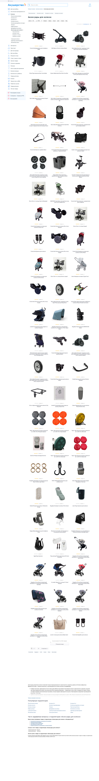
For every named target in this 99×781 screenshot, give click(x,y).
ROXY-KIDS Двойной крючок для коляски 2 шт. (59, 481)
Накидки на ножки (17, 36)
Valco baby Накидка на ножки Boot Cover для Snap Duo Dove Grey (80, 74)
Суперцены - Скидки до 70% (16, 96)
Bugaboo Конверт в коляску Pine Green (59, 505)
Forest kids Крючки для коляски (38, 251)
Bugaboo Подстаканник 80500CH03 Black (80, 327)
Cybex (45, 652)
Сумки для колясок (15, 38)
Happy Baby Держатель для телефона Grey (39, 531)
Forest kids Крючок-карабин (36, 722)
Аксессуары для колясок (17, 30)
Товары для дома (13, 86)
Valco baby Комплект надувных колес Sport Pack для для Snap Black (80, 49)
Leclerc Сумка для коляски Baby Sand (59, 634)
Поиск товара (29, 5)
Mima (49, 652)
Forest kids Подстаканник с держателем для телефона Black (80, 125)
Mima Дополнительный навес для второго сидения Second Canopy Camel (38, 125)
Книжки (11, 79)
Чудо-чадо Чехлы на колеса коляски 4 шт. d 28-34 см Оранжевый (60, 431)
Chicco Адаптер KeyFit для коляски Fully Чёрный (38, 406)
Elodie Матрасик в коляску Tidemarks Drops (38, 506)
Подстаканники (16, 31)
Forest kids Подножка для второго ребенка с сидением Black (60, 150)
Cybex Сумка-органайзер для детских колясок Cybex (81, 150)
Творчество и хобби (14, 81)
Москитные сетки (15, 42)
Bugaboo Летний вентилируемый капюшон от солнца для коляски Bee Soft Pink (80, 99)
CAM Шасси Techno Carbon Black (59, 48)
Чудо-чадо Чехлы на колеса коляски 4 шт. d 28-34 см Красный (81, 456)
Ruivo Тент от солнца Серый (80, 226)
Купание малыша (13, 71)
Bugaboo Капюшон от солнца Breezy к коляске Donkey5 (41, 725)
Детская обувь (13, 53)
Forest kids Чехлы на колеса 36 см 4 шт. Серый (60, 252)
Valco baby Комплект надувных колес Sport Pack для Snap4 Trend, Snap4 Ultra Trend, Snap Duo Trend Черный (38, 176)
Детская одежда (13, 51)
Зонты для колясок (53, 712)
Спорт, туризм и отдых (14, 58)
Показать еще (60, 644)
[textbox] (48, 5)
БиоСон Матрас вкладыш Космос (38, 455)
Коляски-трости (15, 21)
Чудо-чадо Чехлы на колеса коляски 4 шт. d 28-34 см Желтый (81, 431)
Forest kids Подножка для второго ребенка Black (60, 353)
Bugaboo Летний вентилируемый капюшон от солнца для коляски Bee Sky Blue (38, 583)
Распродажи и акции (14, 93)
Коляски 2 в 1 (14, 17)
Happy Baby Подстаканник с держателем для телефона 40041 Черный (59, 176)
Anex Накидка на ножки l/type (36, 724)
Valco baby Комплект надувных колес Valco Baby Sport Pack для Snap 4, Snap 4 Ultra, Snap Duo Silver (38, 380)
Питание (11, 66)
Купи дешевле (12, 99)
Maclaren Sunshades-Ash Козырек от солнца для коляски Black (59, 531)
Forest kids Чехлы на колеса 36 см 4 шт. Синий (39, 302)
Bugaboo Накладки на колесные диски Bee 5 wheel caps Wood (39, 481)
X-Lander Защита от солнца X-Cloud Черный (59, 583)
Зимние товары (13, 61)
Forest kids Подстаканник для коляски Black (60, 380)
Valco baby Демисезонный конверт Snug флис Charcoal (80, 481)
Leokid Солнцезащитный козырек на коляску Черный (38, 327)
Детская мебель (13, 9)
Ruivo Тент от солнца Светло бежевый (38, 201)
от (31, 20)
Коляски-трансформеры (54, 705)
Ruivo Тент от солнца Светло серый (59, 276)
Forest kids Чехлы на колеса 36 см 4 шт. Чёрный (60, 227)
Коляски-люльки (31, 707)
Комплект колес (16, 33)
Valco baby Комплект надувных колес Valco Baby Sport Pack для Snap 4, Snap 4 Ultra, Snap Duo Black (80, 354)
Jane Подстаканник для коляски (80, 505)
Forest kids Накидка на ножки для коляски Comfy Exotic (39, 277)
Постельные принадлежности (16, 11)
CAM (41, 652)
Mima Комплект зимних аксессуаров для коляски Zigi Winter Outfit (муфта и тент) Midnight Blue (38, 354)
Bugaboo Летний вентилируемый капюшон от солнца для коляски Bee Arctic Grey (80, 557)
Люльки (13, 24)
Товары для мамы (13, 76)
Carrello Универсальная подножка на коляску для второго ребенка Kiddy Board (80, 176)
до (36, 20)
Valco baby (54, 652)
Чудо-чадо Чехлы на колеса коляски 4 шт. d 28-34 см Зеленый (60, 456)
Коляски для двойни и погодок (18, 23)
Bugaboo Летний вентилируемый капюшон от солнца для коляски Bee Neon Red (80, 583)
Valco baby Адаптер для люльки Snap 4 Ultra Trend (39, 99)
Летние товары (13, 89)
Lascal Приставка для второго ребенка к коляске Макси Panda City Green (80, 302)
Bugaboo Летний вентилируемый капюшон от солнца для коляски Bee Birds (38, 636)
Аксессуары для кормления (16, 68)
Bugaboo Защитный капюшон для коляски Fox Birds (39, 609)
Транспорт (12, 48)
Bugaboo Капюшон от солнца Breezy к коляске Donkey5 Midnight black (81, 531)
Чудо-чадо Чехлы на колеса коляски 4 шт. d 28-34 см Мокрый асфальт (39, 431)
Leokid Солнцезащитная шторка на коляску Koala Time (59, 406)
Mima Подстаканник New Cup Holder (38, 73)
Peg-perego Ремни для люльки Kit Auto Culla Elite (59, 556)
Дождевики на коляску (16, 28)
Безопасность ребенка (15, 73)
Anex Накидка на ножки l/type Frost (80, 276)
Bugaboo (36, 652)
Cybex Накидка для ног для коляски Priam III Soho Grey (80, 406)
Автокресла (12, 46)
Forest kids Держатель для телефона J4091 (38, 49)
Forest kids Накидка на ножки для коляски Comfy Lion (39, 227)
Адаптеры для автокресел (17, 40)
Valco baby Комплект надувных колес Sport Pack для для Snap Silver (60, 302)
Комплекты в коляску (75, 708)
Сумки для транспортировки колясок (57, 710)
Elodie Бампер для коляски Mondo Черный (80, 380)
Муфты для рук (14, 26)
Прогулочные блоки (74, 707)
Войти (90, 5)
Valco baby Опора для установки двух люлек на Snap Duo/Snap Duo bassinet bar (60, 99)
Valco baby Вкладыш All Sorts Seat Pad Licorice (60, 125)
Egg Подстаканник (38, 556)
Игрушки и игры (13, 56)
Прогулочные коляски (16, 16)
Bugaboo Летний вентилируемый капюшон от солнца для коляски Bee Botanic (59, 609)
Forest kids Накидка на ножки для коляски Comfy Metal (81, 252)
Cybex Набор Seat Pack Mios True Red (59, 73)
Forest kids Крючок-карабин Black (38, 149)
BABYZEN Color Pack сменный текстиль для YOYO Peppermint (59, 202)
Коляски (11, 14)
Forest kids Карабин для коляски (80, 634)
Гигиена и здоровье (14, 63)
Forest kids (31, 652)
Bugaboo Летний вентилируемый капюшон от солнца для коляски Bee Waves (80, 609)
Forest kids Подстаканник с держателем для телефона (80, 202)
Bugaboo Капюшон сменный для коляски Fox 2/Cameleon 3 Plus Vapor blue (59, 328)
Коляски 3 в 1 (14, 19)
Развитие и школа (13, 84)
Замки (71, 712)
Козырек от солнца (17, 34)
